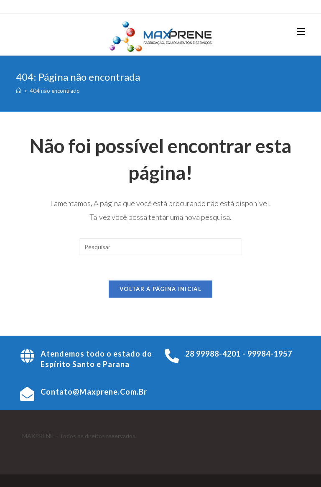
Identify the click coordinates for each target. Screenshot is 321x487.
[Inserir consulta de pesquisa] (160, 246)
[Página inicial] (18, 90)
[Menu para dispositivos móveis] (301, 31)
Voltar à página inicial (160, 289)
